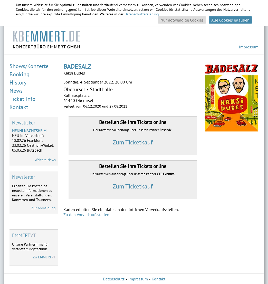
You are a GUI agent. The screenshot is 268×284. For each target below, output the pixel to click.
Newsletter (23, 177)
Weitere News (45, 159)
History (17, 82)
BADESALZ (77, 66)
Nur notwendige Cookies (182, 20)
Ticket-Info (22, 98)
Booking (19, 74)
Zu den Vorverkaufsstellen (86, 214)
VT (24, 235)
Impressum (249, 46)
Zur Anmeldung (43, 208)
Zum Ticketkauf (133, 142)
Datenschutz (114, 278)
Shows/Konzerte (29, 66)
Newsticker (23, 123)
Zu (44, 257)
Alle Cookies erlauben (230, 20)
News (16, 90)
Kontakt (18, 107)
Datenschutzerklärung (142, 14)
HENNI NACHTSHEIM (29, 130)
